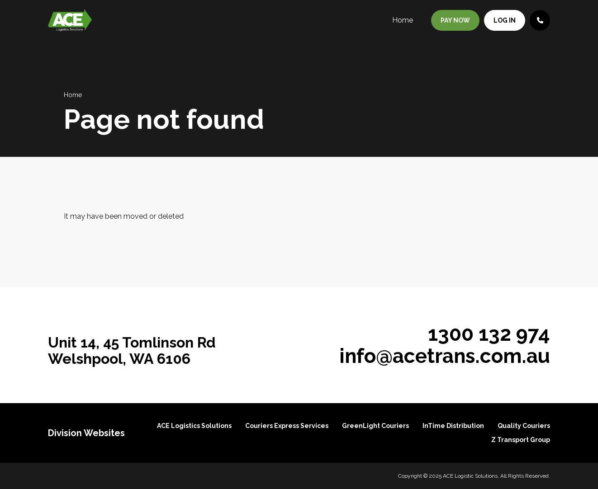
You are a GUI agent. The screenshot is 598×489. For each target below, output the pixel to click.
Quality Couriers (524, 425)
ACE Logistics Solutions (194, 425)
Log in (505, 20)
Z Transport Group (520, 439)
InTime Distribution (453, 425)
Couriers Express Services (286, 425)
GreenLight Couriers (375, 425)
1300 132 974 (489, 333)
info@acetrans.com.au (444, 355)
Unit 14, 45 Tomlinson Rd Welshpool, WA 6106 (132, 350)
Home (402, 20)
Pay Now (455, 20)
